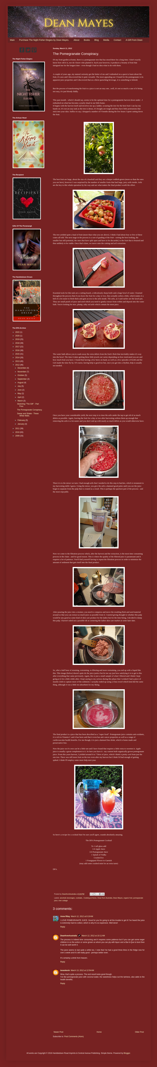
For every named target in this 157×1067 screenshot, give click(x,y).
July (19, 386)
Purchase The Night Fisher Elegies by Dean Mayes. (44, 40)
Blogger (127, 1053)
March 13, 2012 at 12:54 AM (82, 970)
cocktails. (79, 898)
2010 (17, 432)
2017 (17, 347)
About (76, 40)
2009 (17, 436)
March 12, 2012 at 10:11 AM (93, 936)
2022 (17, 332)
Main (12, 40)
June (20, 390)
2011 (17, 428)
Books (87, 40)
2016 (17, 350)
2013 (17, 361)
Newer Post (58, 1032)
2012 (17, 365)
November (22, 372)
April (20, 397)
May (20, 393)
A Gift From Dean (134, 40)
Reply (62, 927)
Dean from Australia (104, 898)
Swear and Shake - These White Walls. (28, 414)
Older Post (139, 1032)
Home (99, 1032)
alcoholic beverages (67, 898)
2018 (17, 343)
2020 (17, 336)
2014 (17, 357)
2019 (17, 339)
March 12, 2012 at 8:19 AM (82, 916)
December (22, 368)
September (22, 379)
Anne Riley (65, 916)
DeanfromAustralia (68, 936)
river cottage (63, 900)
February (21, 420)
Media (106, 40)
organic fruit (128, 898)
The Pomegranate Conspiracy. (29, 410)
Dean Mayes (118, 898)
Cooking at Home (90, 898)
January (21, 424)
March (20, 401)
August (21, 382)
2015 (17, 354)
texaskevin (65, 970)
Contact (117, 40)
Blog (96, 40)
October (21, 375)
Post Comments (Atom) (74, 1036)
